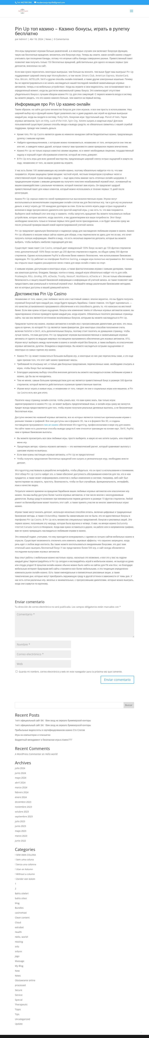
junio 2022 (20, 840)
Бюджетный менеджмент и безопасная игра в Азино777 (43, 739)
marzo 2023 (21, 835)
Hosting (19, 941)
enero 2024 (21, 797)
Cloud (18, 922)
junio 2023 (20, 826)
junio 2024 (20, 773)
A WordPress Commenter (28, 754)
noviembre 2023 (23, 806)
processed (20, 985)
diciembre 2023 (23, 801)
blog (17, 903)
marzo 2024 (21, 787)
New (17, 970)
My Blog (19, 965)
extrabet (19, 927)
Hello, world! (21, 936)
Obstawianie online (25, 980)
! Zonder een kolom (25, 878)
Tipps (18, 1009)
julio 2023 (20, 821)
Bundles (19, 907)
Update (19, 1023)
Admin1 (23, 39)
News (48, 39)
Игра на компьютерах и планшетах (32, 734)
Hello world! (51, 754)
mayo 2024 (20, 777)
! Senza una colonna (25, 864)
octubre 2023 (22, 811)
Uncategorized (22, 1019)
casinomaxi (21, 912)
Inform (18, 951)
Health (18, 931)
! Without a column (25, 874)
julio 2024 (20, 768)
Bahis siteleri (22, 893)
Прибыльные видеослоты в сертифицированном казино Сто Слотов (50, 730)
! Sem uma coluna (24, 859)
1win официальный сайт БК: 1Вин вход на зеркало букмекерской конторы (53, 720)
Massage (19, 961)
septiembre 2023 (24, 816)
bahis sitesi (21, 898)
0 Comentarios (61, 39)
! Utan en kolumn (24, 869)
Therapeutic (21, 1004)
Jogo (17, 956)
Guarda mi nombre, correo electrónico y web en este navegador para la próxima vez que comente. (70, 671)
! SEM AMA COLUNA (25, 854)
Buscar (128, 705)
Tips (17, 1014)
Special (18, 999)
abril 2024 (20, 782)
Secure (18, 990)
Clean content (22, 917)
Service (18, 994)
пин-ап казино (51, 424)
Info (17, 946)
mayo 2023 (20, 830)
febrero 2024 (21, 792)
